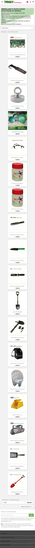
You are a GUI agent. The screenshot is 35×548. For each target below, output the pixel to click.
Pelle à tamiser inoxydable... (17, 440)
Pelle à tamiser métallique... (17, 466)
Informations (5, 545)
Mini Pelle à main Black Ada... (17, 286)
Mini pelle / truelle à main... (17, 234)
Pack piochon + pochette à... (17, 363)
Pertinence (17, 28)
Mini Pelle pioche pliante (17, 337)
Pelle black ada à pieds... (17, 492)
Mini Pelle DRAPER (17, 312)
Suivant (30, 503)
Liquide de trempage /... (17, 183)
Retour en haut (26, 507)
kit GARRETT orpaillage (18, 132)
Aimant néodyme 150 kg (17, 106)
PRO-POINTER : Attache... (17, 157)
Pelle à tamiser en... (17, 414)
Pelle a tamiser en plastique (17, 389)
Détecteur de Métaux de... (17, 80)
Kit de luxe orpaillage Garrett (17, 54)
